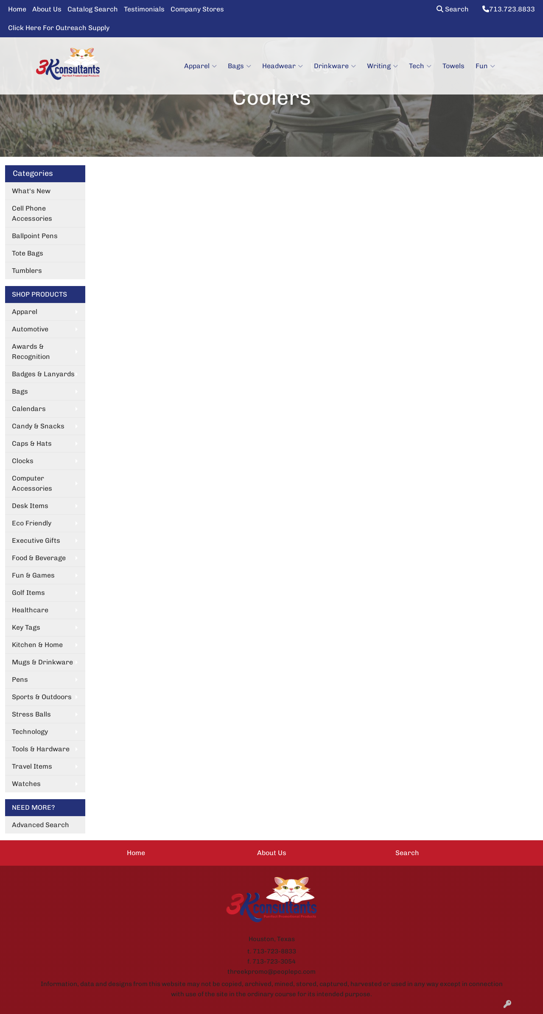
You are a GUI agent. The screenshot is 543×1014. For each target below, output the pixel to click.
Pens (20, 679)
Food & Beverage (39, 558)
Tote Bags (27, 253)
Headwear (282, 66)
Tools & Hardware (41, 749)
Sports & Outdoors (42, 697)
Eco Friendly (31, 523)
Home (17, 9)
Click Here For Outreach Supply (58, 28)
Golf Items (28, 593)
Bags (239, 66)
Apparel (200, 66)
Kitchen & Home (37, 645)
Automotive (30, 329)
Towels (453, 66)
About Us (47, 9)
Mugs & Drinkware (42, 662)
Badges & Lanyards (43, 374)
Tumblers (27, 271)
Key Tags (26, 627)
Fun (485, 66)
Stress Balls (31, 714)
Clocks (23, 461)
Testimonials (144, 9)
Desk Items (30, 506)
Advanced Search (40, 825)
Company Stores (197, 9)
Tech (420, 66)
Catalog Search (92, 9)
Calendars (29, 409)
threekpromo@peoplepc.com (271, 971)
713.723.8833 (508, 9)
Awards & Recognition (31, 351)
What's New (31, 191)
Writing (382, 66)
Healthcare (30, 610)
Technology (30, 732)
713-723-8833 (274, 951)
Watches (26, 784)
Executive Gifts (36, 540)
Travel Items (32, 766)
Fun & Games (33, 575)
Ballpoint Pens (35, 236)
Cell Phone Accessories (32, 213)
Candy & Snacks (38, 426)
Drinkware (335, 66)
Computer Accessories (32, 483)
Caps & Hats (32, 443)
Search (453, 9)
